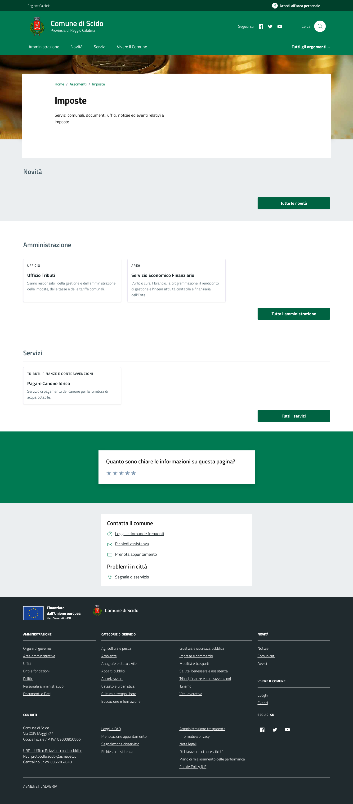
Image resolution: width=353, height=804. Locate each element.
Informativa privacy (194, 736)
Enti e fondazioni (36, 671)
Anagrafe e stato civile (119, 663)
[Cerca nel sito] (320, 26)
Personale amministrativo (43, 686)
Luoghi (263, 695)
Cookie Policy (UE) (193, 766)
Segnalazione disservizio (120, 744)
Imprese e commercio (196, 656)
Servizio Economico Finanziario (162, 275)
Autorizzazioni (112, 678)
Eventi (263, 703)
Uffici (27, 663)
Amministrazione (44, 47)
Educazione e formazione (120, 701)
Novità (76, 47)
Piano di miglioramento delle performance (212, 759)
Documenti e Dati (36, 694)
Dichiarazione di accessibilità (201, 751)
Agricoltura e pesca (116, 648)
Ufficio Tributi (41, 275)
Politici (28, 678)
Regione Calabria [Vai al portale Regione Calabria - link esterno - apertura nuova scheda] (38, 5)
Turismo (185, 686)
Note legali (188, 744)
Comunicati (266, 656)
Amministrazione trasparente (202, 729)
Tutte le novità (293, 203)
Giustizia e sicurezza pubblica (201, 648)
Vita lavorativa (190, 694)
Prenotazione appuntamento (124, 736)
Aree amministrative (39, 656)
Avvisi (262, 663)
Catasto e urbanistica (117, 686)
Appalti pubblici (113, 671)
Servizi (100, 47)
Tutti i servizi (294, 416)
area (135, 265)
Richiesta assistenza (117, 751)
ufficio (33, 265)
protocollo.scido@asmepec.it (53, 756)
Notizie (263, 648)
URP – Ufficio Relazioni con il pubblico (52, 750)
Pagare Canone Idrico (48, 383)
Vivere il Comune (132, 47)
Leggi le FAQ (111, 729)
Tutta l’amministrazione (294, 314)
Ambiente (109, 656)
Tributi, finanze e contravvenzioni (60, 373)
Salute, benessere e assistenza (203, 671)
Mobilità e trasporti (194, 663)
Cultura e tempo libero (118, 694)
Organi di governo (37, 648)
